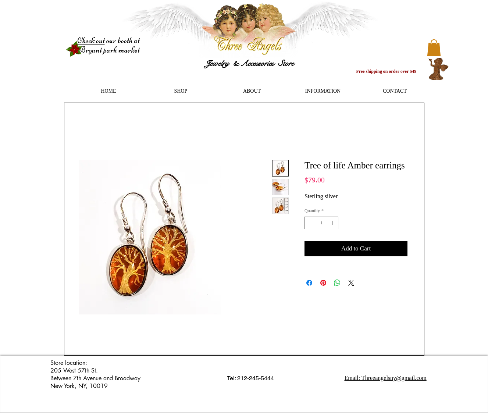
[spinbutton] (321, 223)
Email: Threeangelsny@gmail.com (386, 378)
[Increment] (333, 223)
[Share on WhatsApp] (337, 282)
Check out (91, 40)
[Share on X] (351, 282)
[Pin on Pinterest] (323, 282)
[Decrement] (310, 223)
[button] (434, 47)
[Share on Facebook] (309, 282)
